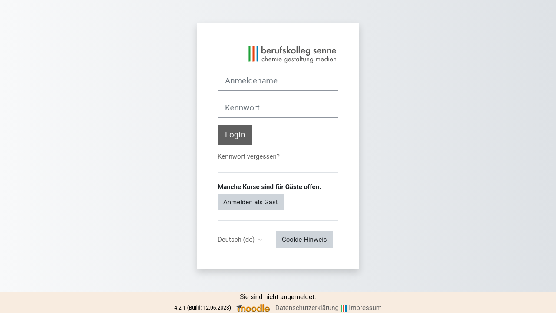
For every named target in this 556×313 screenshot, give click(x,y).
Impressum (365, 308)
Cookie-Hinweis (304, 239)
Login (235, 135)
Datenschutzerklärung (307, 308)
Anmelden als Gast (250, 202)
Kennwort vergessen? (249, 156)
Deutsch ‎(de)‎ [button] (237, 239)
